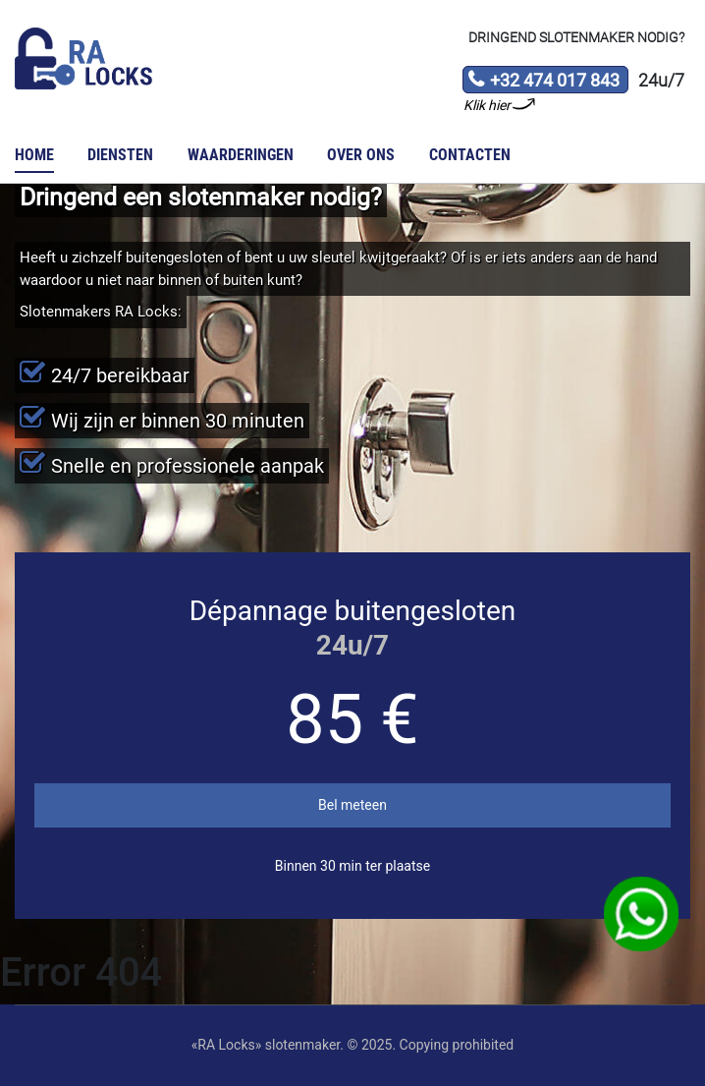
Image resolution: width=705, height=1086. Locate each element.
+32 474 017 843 (543, 81)
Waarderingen (241, 154)
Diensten (120, 154)
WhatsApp (641, 914)
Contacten (470, 154)
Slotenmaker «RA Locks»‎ (83, 59)
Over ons (361, 154)
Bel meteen (352, 805)
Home (34, 154)
